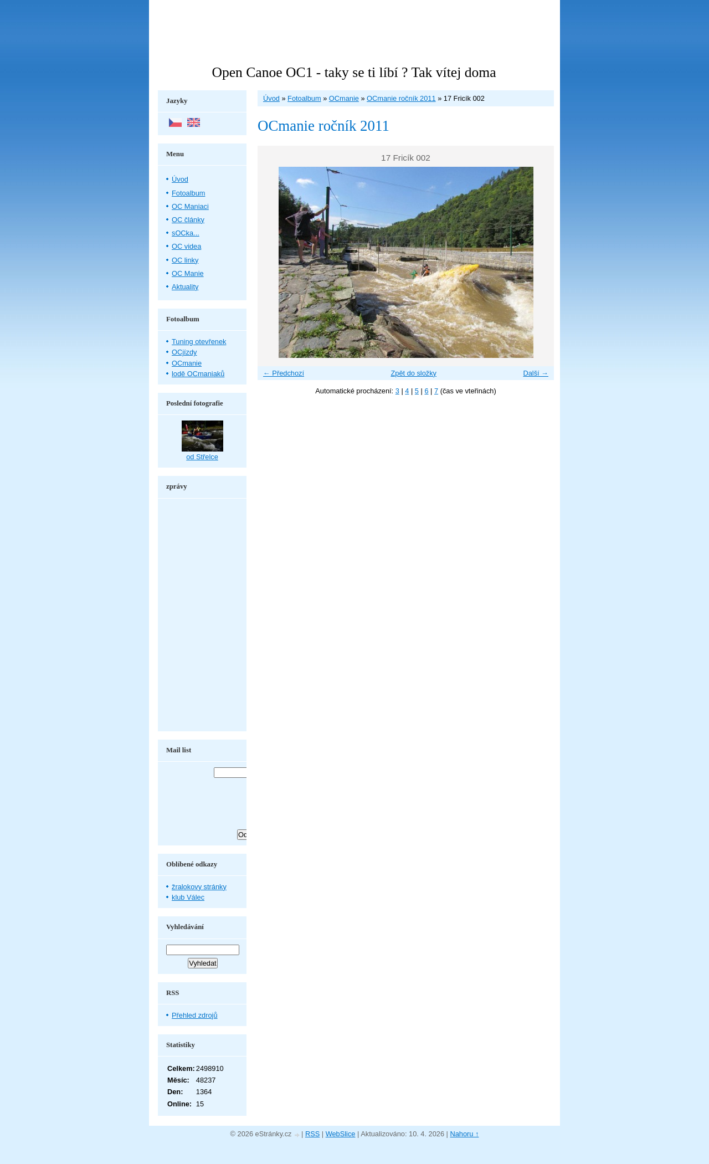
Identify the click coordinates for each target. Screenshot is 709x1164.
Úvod (271, 98)
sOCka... (185, 233)
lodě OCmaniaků (198, 374)
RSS (312, 1134)
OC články (188, 220)
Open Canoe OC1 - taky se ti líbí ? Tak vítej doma (354, 72)
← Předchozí (283, 373)
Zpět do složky (413, 373)
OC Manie (188, 273)
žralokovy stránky (199, 887)
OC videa (186, 246)
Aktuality (185, 287)
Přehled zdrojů (195, 1015)
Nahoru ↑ (464, 1134)
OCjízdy (184, 352)
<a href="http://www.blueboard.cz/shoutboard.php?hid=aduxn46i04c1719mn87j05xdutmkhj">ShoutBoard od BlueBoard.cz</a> (202, 615)
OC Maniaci (190, 206)
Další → (535, 373)
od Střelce (202, 457)
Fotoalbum (304, 98)
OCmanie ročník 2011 (401, 98)
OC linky (185, 260)
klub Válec (188, 897)
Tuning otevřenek (199, 341)
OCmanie (344, 98)
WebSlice (341, 1134)
